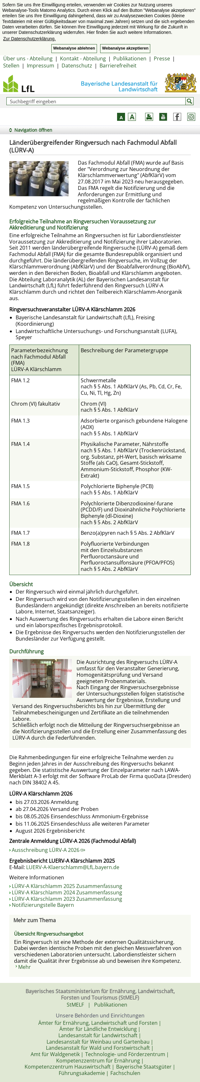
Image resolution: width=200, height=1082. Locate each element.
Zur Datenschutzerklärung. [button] (29, 38)
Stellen (11, 65)
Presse (162, 58)
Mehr (24, 966)
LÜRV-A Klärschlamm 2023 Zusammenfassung (67, 898)
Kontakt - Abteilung (83, 58)
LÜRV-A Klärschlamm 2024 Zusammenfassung (67, 892)
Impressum (40, 65)
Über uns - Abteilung (28, 58)
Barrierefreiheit (118, 65)
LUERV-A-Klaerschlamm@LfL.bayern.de (72, 867)
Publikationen (129, 58)
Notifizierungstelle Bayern (43, 904)
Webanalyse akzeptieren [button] (125, 48)
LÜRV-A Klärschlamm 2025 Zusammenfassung (67, 886)
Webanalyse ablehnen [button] (74, 48)
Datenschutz (77, 65)
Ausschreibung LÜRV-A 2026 (48, 849)
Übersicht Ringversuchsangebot (48, 933)
